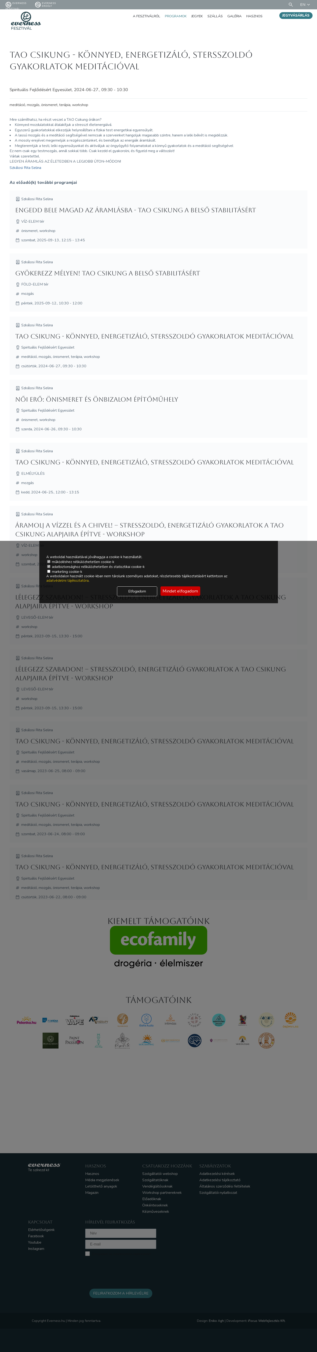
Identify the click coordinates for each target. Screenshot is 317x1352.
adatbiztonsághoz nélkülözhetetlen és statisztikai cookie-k (96, 566)
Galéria (232, 16)
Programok (168, 16)
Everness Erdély (45, 4)
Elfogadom (137, 591)
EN (305, 4)
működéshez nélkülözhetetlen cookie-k (80, 562)
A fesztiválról (136, 16)
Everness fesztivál (16, 4)
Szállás (210, 16)
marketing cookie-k (64, 571)
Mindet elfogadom (180, 591)
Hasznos (253, 16)
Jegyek (191, 16)
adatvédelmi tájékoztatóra (67, 580)
